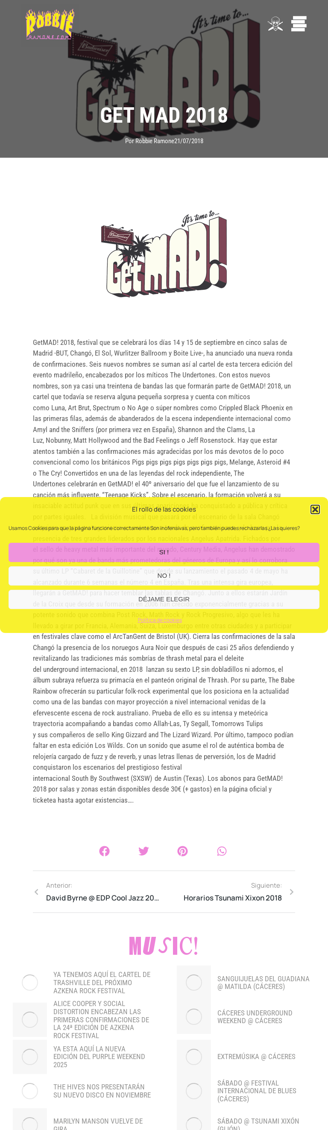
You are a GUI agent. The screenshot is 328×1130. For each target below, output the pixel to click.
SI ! (164, 552)
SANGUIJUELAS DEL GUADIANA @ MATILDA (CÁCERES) (263, 983)
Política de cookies (160, 620)
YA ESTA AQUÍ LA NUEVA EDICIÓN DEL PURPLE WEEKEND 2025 (99, 1057)
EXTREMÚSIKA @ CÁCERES (256, 1057)
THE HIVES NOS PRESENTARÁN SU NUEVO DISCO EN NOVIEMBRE (102, 1091)
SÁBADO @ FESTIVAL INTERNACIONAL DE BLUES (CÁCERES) (256, 1091)
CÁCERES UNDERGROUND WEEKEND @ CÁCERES (255, 1017)
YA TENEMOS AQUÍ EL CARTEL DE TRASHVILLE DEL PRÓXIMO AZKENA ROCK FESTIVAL (101, 983)
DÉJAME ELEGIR (164, 599)
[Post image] (30, 982)
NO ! (164, 576)
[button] (315, 510)
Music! (164, 948)
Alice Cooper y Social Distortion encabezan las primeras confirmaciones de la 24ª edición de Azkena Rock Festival (101, 1019)
